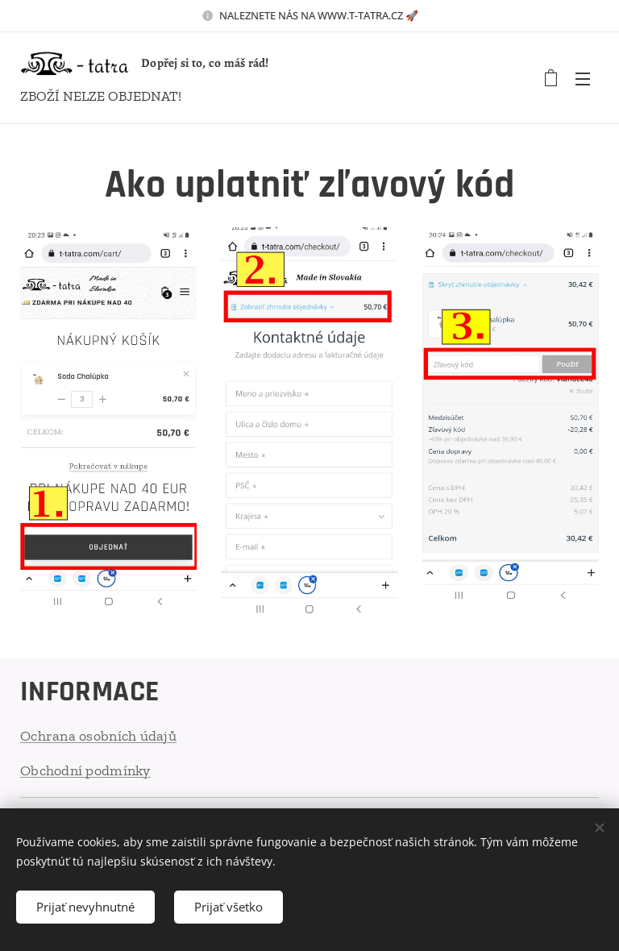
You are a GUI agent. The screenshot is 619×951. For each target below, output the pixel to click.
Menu (582, 79)
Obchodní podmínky (85, 770)
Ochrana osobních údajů (98, 736)
